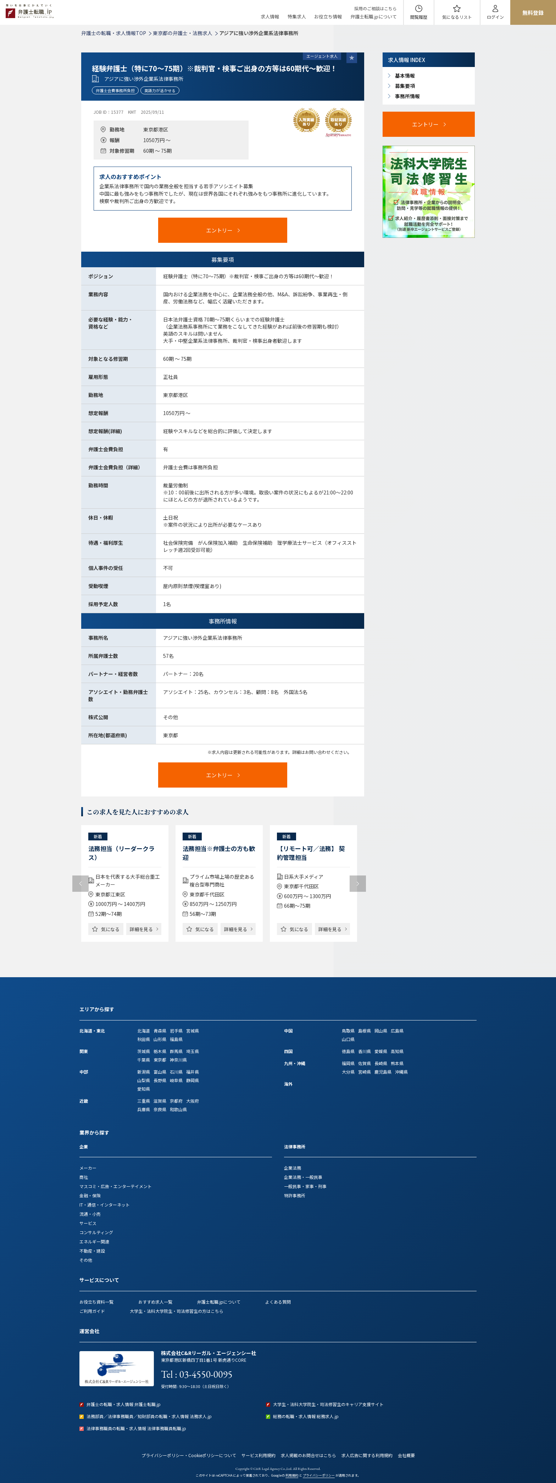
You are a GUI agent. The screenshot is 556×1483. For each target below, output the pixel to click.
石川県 (176, 1072)
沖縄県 (401, 1072)
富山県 (160, 1072)
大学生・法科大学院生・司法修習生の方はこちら (176, 1311)
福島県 (176, 1039)
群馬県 (176, 1051)
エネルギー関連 (94, 1241)
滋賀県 (160, 1101)
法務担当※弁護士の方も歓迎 (219, 853)
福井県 (192, 1072)
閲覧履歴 (418, 17)
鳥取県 (348, 1031)
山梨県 (143, 1080)
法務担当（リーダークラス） (121, 853)
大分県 (348, 1072)
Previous (80, 883)
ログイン (495, 17)
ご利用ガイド (92, 1311)
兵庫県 (143, 1109)
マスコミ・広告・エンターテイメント (115, 1186)
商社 (83, 1177)
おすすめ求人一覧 (155, 1302)
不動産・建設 (92, 1251)
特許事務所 (294, 1195)
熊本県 (397, 1063)
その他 (85, 1260)
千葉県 (143, 1060)
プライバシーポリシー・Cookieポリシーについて (188, 1455)
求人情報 (270, 16)
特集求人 (297, 16)
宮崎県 (364, 1072)
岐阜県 (176, 1080)
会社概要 (406, 1455)
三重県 (143, 1101)
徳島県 (348, 1051)
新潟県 (143, 1072)
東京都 (160, 1060)
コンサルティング (96, 1232)
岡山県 (380, 1031)
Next (358, 883)
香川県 (364, 1051)
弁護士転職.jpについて (373, 16)
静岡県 (192, 1080)
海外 (288, 1084)
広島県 (397, 1031)
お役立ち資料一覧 (96, 1302)
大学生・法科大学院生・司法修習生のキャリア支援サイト (328, 1404)
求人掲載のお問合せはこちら (308, 1455)
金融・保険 (90, 1195)
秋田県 (143, 1039)
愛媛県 (380, 1051)
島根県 (364, 1031)
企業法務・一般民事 (303, 1177)
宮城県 (192, 1031)
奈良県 (160, 1109)
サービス (87, 1223)
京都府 (176, 1101)
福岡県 (348, 1063)
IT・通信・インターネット (104, 1205)
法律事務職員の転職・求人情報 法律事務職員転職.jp (136, 1428)
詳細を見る (141, 929)
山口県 (348, 1039)
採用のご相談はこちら (375, 8)
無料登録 (533, 12)
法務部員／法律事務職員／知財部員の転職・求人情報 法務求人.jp (149, 1416)
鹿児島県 (382, 1072)
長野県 (160, 1080)
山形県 (160, 1039)
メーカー (87, 1168)
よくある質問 (278, 1302)
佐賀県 (364, 1063)
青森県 (160, 1031)
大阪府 (192, 1101)
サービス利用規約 (258, 1455)
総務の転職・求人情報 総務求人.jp (306, 1416)
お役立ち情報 (328, 16)
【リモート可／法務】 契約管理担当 (311, 853)
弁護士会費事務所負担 (115, 90)
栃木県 (160, 1051)
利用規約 (291, 1475)
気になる (457, 17)
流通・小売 (90, 1214)
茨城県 (143, 1051)
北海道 (143, 1031)
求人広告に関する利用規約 (367, 1455)
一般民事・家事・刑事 (305, 1186)
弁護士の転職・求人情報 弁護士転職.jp (124, 1404)
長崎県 (380, 1063)
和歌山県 (178, 1109)
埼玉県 (192, 1051)
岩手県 (176, 1031)
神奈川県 (178, 1060)
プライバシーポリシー (319, 1475)
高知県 (397, 1051)
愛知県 (143, 1089)
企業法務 (292, 1168)
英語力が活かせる (160, 90)
